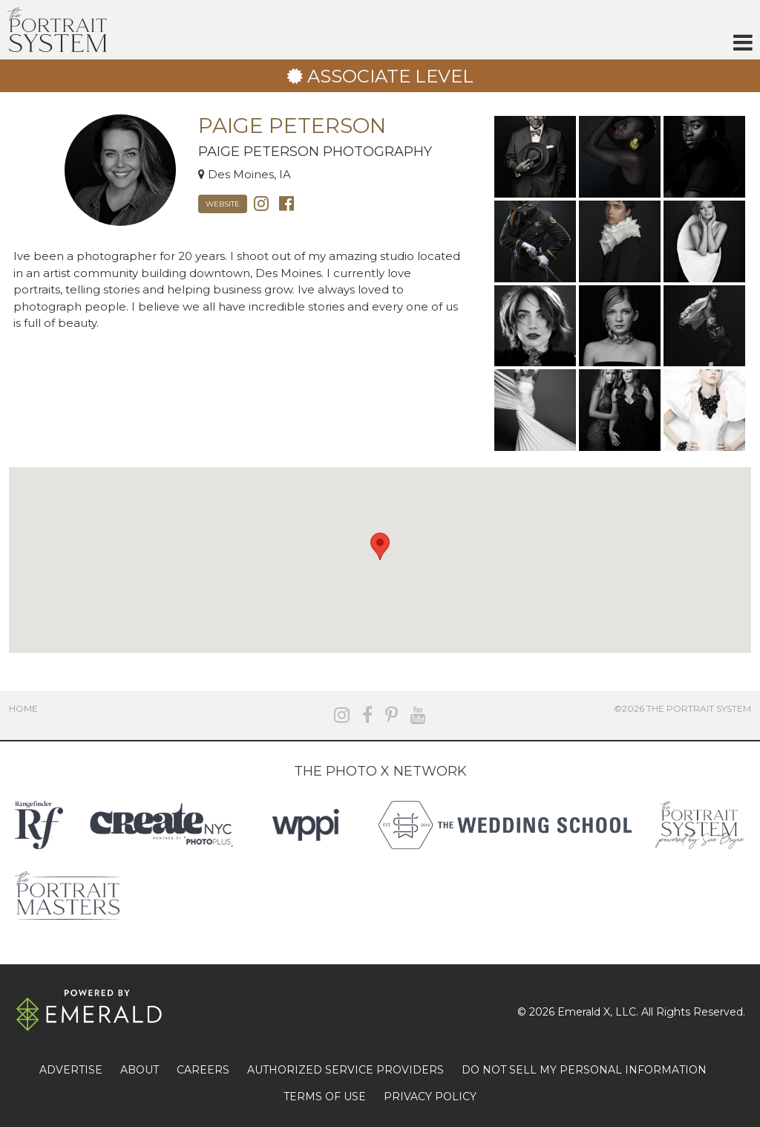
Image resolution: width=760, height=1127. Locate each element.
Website (223, 204)
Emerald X (583, 1012)
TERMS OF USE (325, 1096)
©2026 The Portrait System (682, 708)
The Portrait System (57, 29)
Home (23, 708)
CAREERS (203, 1069)
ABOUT (139, 1069)
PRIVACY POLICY (430, 1096)
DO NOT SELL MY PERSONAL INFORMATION (584, 1069)
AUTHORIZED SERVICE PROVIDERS (345, 1069)
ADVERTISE (70, 1069)
